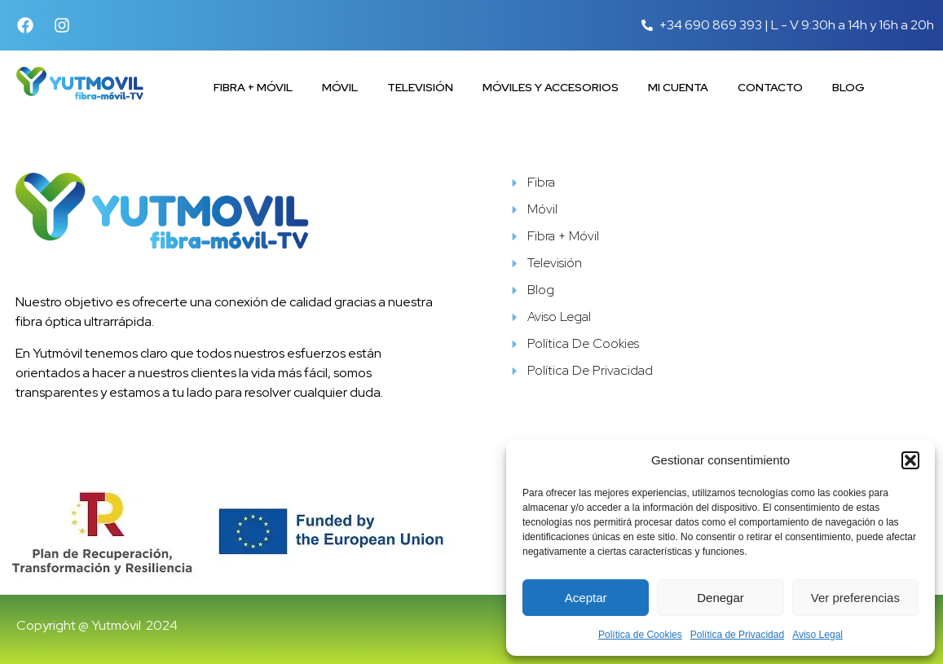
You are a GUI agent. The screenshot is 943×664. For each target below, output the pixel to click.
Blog (848, 87)
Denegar (720, 598)
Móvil (340, 87)
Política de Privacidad (737, 634)
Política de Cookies (640, 634)
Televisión (420, 87)
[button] (910, 460)
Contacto (770, 87)
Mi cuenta (678, 87)
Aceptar (586, 598)
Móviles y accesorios (551, 87)
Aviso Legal (817, 634)
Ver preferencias (855, 598)
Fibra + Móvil (253, 87)
